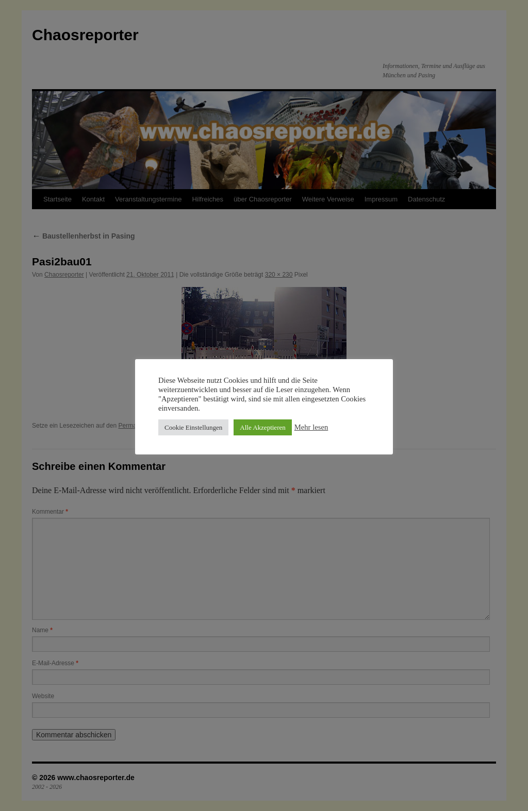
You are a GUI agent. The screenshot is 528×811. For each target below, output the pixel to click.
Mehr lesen (311, 427)
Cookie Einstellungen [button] (193, 427)
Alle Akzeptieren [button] (262, 427)
